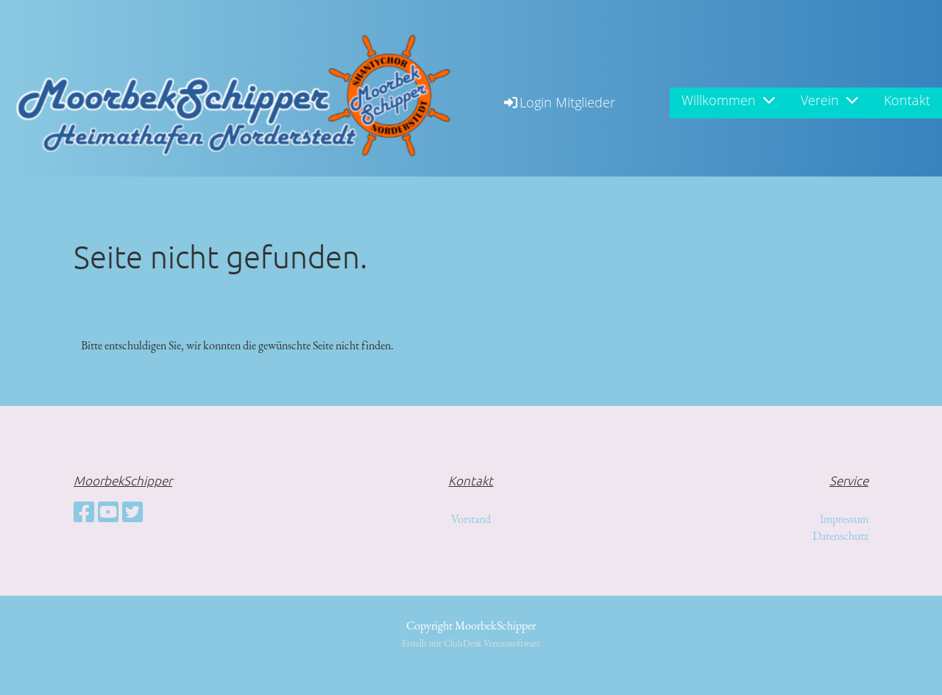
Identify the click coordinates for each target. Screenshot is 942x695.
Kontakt (907, 100)
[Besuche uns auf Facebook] (84, 512)
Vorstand (471, 519)
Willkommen (728, 100)
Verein (829, 100)
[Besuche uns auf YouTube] (108, 512)
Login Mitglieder (558, 102)
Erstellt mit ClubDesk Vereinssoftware (471, 643)
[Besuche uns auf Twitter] (132, 512)
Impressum (844, 519)
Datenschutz (840, 535)
